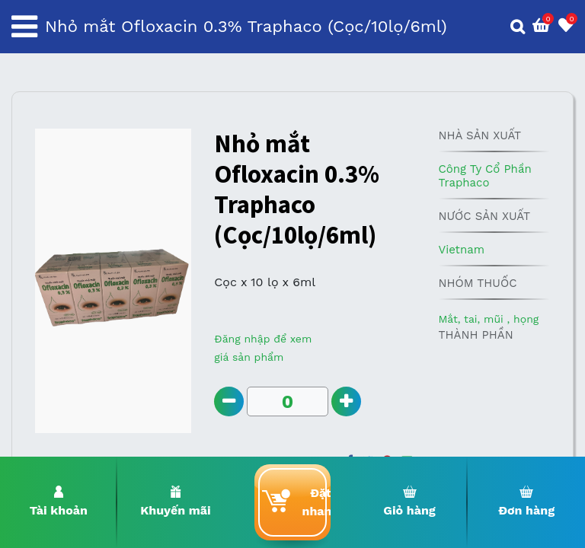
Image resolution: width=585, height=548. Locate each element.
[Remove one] (229, 401)
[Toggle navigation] (24, 26)
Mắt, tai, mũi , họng (488, 319)
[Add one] (346, 401)
